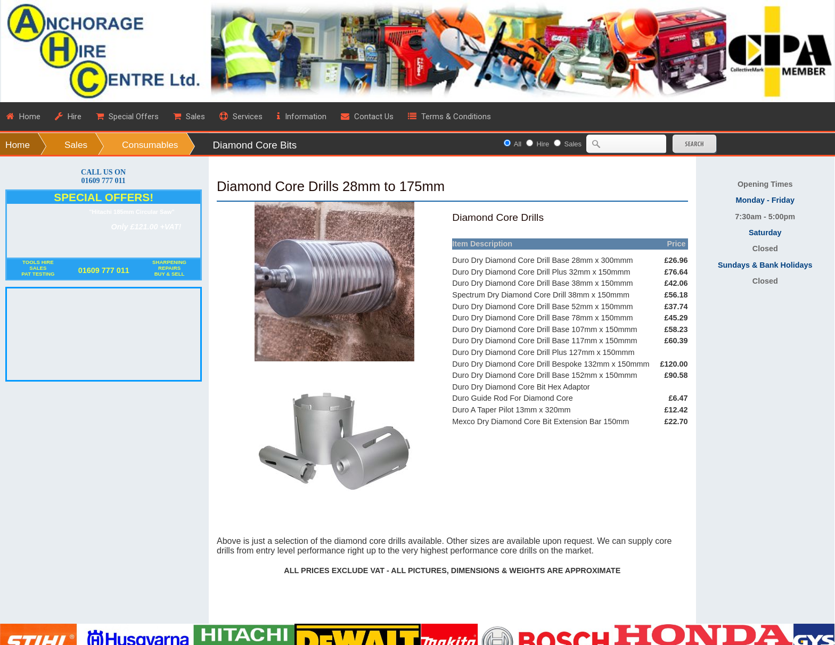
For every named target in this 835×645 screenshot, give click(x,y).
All (517, 144)
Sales (75, 144)
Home (17, 144)
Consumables (150, 144)
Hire (542, 144)
